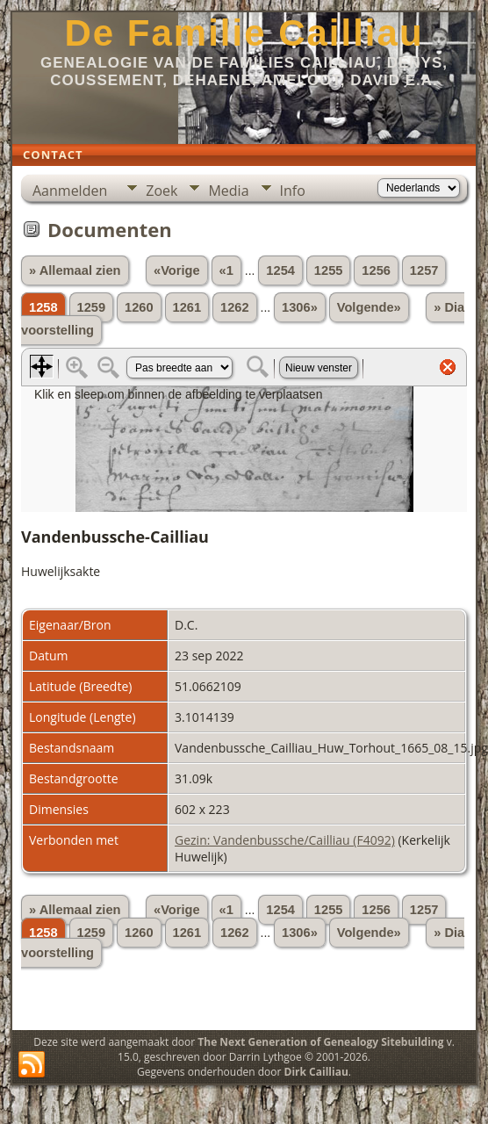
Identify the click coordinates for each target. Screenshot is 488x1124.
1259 (91, 307)
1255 (328, 270)
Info (292, 190)
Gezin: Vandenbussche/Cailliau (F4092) (285, 840)
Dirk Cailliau (316, 1071)
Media (228, 190)
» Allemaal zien (75, 270)
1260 (139, 307)
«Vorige (177, 270)
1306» (300, 307)
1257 (424, 270)
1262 (234, 307)
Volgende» (369, 307)
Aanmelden (69, 190)
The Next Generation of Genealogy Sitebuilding (320, 1041)
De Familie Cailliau (243, 33)
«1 (226, 270)
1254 (280, 270)
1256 (376, 270)
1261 (187, 307)
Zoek (161, 190)
